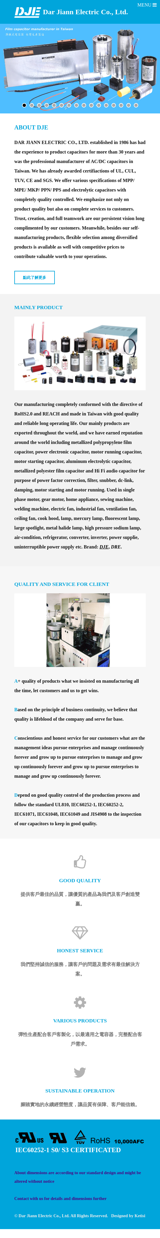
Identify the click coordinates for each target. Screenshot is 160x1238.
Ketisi (139, 1215)
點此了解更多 (34, 278)
